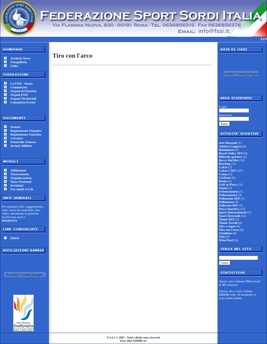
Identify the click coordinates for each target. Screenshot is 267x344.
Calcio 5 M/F (228, 170)
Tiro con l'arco (229, 229)
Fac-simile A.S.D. (22, 189)
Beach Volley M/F (231, 153)
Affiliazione (18, 170)
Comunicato (18, 87)
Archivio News (20, 58)
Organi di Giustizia (23, 91)
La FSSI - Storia (21, 83)
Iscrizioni (16, 185)
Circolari (16, 138)
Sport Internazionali (233, 212)
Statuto (15, 127)
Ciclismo (225, 177)
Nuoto (223, 188)
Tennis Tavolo (228, 222)
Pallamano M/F (229, 198)
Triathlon (225, 233)
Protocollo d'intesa (23, 142)
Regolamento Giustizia (25, 134)
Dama (223, 181)
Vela (222, 236)
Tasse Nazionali (21, 181)
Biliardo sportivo (230, 156)
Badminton (226, 149)
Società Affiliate (21, 145)
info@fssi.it (9, 220)
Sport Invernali (229, 215)
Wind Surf (226, 240)
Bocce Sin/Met (229, 160)
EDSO (14, 238)
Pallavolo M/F (228, 205)
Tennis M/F (227, 219)
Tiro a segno (227, 226)
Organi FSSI (19, 94)
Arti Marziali (228, 142)
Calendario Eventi (22, 102)
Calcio (223, 167)
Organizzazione (21, 178)
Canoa (223, 174)
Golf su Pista (227, 184)
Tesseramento (19, 174)
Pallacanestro (228, 195)
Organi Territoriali (23, 98)
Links (14, 65)
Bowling (224, 163)
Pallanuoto (226, 202)
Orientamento (228, 191)
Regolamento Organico (26, 130)
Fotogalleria (18, 62)
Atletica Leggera (230, 146)
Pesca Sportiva (229, 209)
